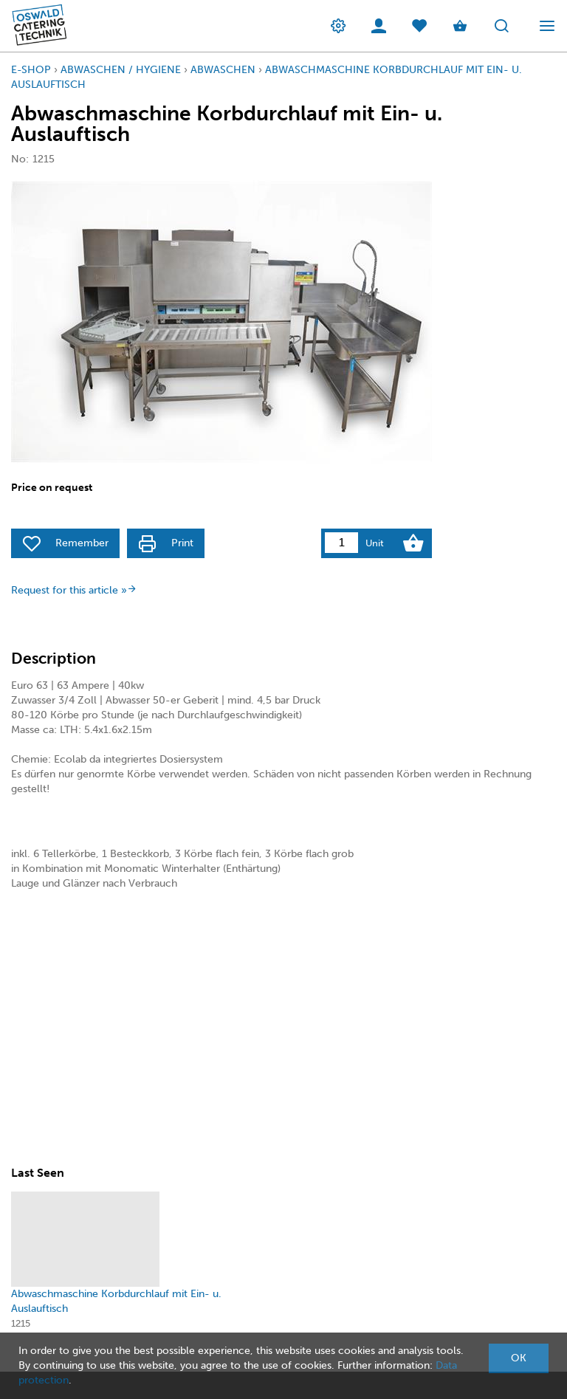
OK (518, 1358)
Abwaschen (222, 69)
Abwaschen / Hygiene (121, 69)
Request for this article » (74, 590)
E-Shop (31, 69)
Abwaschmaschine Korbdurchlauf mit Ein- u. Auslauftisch (116, 1301)
